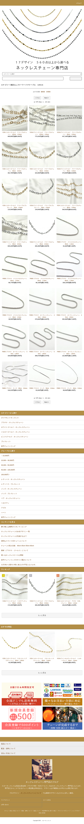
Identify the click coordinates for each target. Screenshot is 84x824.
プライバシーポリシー (63, 810)
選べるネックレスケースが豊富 (12, 555)
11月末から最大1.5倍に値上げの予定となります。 (19, 565)
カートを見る (47, 800)
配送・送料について (27, 810)
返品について (37, 810)
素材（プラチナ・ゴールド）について (14, 550)
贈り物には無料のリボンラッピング (14, 527)
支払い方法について (15, 810)
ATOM (43, 813)
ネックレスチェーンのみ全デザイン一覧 (15, 531)
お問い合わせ (5, 804)
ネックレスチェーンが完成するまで (14, 536)
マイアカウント (5, 800)
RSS (40, 813)
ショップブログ (75, 810)
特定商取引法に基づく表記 (49, 810)
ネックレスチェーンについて (31, 793)
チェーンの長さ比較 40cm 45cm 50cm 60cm (17, 546)
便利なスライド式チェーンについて (14, 541)
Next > (46, 98)
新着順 (48, 92)
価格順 (43, 92)
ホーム (6, 810)
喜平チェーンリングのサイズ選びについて (16, 560)
